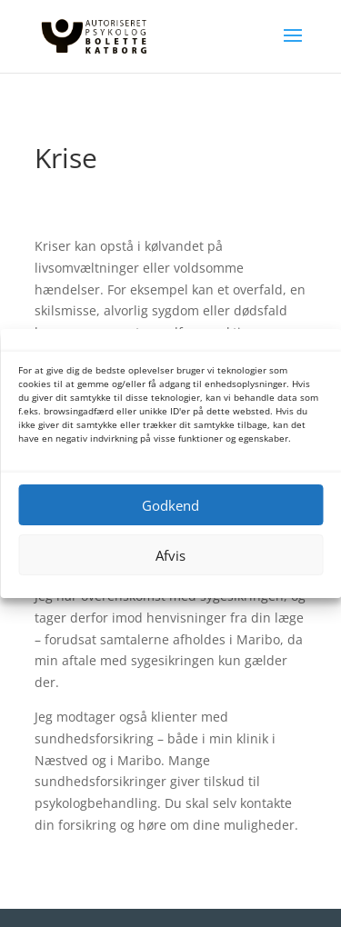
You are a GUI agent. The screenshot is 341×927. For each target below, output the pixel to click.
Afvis (170, 555)
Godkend (170, 505)
